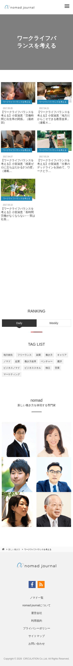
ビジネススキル (33, 367)
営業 (57, 367)
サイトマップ (36, 636)
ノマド (7, 361)
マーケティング (12, 374)
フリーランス (25, 355)
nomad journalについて (36, 605)
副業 (38, 355)
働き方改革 (30, 361)
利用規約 (36, 620)
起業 (17, 361)
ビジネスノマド (12, 367)
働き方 (49, 355)
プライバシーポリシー (36, 628)
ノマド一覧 (36, 597)
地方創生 (8, 355)
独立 (48, 367)
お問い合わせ (36, 643)
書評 (59, 361)
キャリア (62, 355)
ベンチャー (47, 361)
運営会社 (36, 613)
